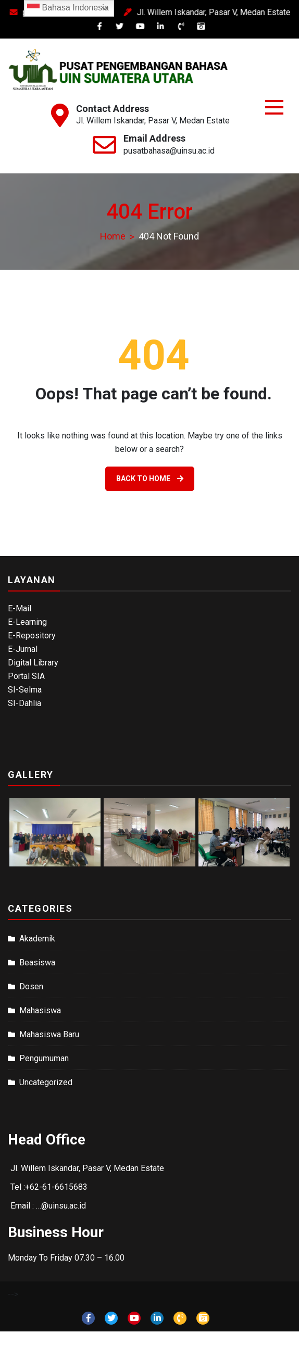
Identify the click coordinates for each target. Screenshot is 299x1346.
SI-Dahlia (24, 703)
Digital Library (33, 663)
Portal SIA (26, 676)
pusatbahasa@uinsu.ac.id (169, 151)
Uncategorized (45, 1082)
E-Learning (27, 622)
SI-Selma (25, 690)
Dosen (31, 986)
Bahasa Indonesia (68, 8)
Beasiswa (37, 962)
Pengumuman (44, 1058)
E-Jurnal (23, 649)
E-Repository (32, 635)
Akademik (37, 939)
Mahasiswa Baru (49, 1034)
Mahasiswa (40, 1010)
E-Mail (19, 608)
